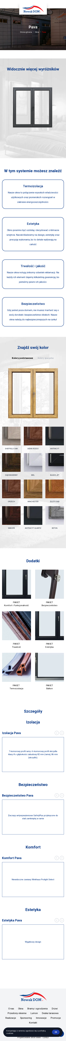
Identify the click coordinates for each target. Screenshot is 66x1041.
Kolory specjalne (46, 358)
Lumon (34, 1013)
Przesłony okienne (17, 1013)
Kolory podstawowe (22, 358)
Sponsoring (26, 1017)
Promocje (56, 1017)
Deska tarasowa (50, 1013)
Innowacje (41, 1017)
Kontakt (33, 1022)
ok (56, 1032)
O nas (11, 1008)
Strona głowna (26, 32)
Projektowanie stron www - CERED (33, 1037)
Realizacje (10, 1017)
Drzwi (55, 1008)
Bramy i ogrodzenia (37, 1008)
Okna (37, 32)
